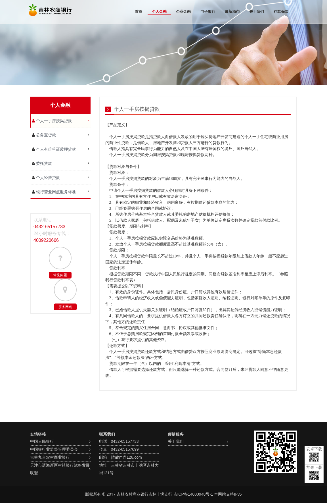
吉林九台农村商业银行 (50, 457)
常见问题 (60, 275)
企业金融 (183, 11)
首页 (138, 11)
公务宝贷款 (45, 135)
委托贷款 (43, 163)
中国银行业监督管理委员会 (54, 449)
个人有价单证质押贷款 (55, 149)
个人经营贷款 (47, 177)
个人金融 (159, 11)
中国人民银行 (42, 441)
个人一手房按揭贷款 (53, 121)
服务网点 (65, 307)
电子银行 (207, 11)
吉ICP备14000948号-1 (193, 494)
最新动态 (232, 11)
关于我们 (256, 11)
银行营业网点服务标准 (55, 192)
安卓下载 (314, 454)
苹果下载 (314, 472)
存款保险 (281, 11)
